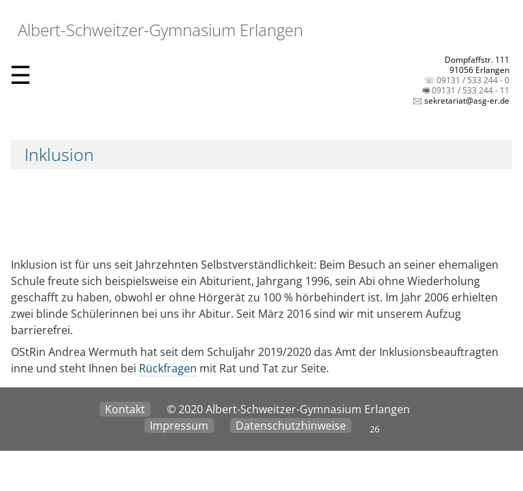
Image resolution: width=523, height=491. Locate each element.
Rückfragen (168, 368)
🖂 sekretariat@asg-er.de (461, 100)
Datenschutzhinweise (290, 425)
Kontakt (124, 409)
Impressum (179, 425)
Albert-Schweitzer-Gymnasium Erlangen (158, 29)
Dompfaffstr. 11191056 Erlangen (477, 65)
